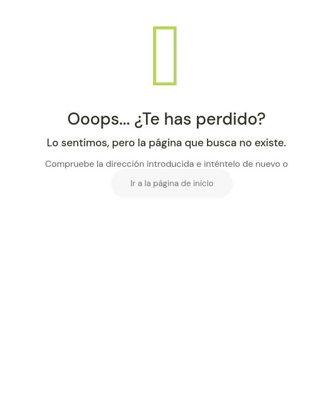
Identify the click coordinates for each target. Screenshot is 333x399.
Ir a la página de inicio (172, 183)
